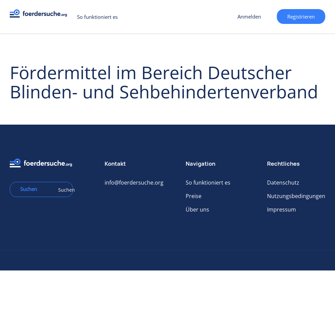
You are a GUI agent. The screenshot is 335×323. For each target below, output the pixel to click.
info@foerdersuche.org (134, 182)
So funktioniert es (97, 16)
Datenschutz (283, 182)
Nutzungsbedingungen (296, 196)
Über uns (197, 209)
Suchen (63, 190)
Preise (193, 196)
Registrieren (301, 16)
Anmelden (249, 16)
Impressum (281, 209)
